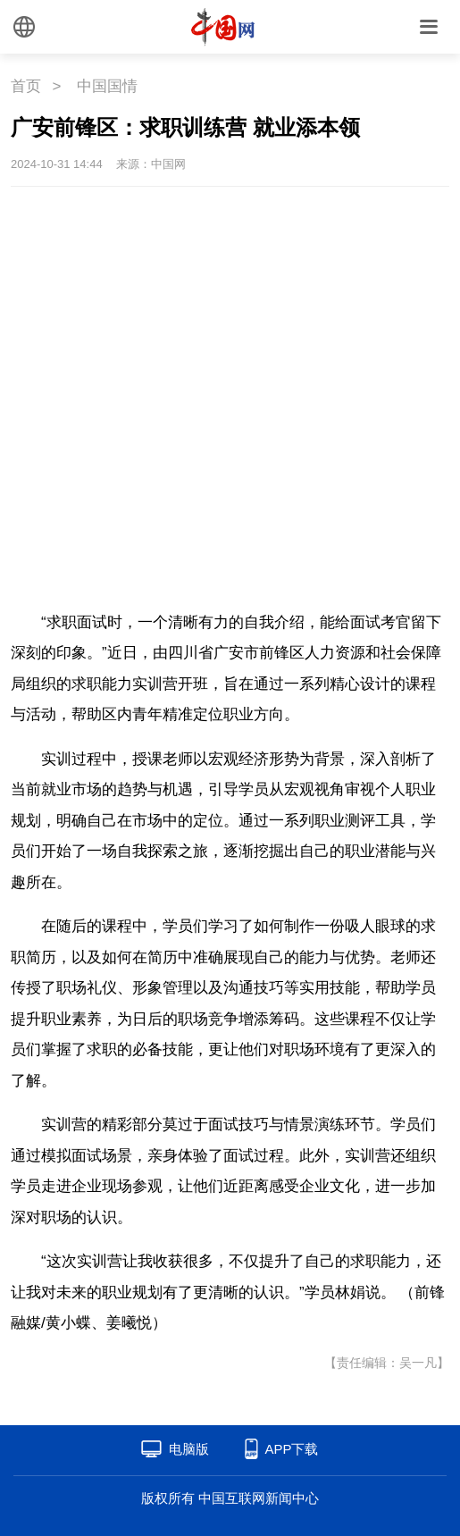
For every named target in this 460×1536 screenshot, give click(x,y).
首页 (26, 86)
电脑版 (189, 1449)
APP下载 (291, 1449)
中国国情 (107, 86)
